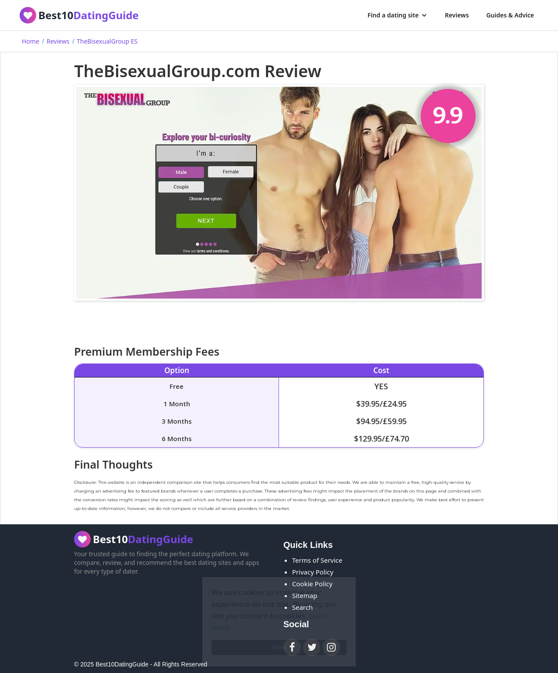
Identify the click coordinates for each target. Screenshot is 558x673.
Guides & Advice (510, 15)
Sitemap (304, 595)
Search (302, 607)
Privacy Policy (312, 572)
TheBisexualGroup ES (107, 41)
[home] (79, 15)
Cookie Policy (312, 583)
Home (30, 41)
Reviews (457, 15)
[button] (397, 15)
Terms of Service (317, 560)
